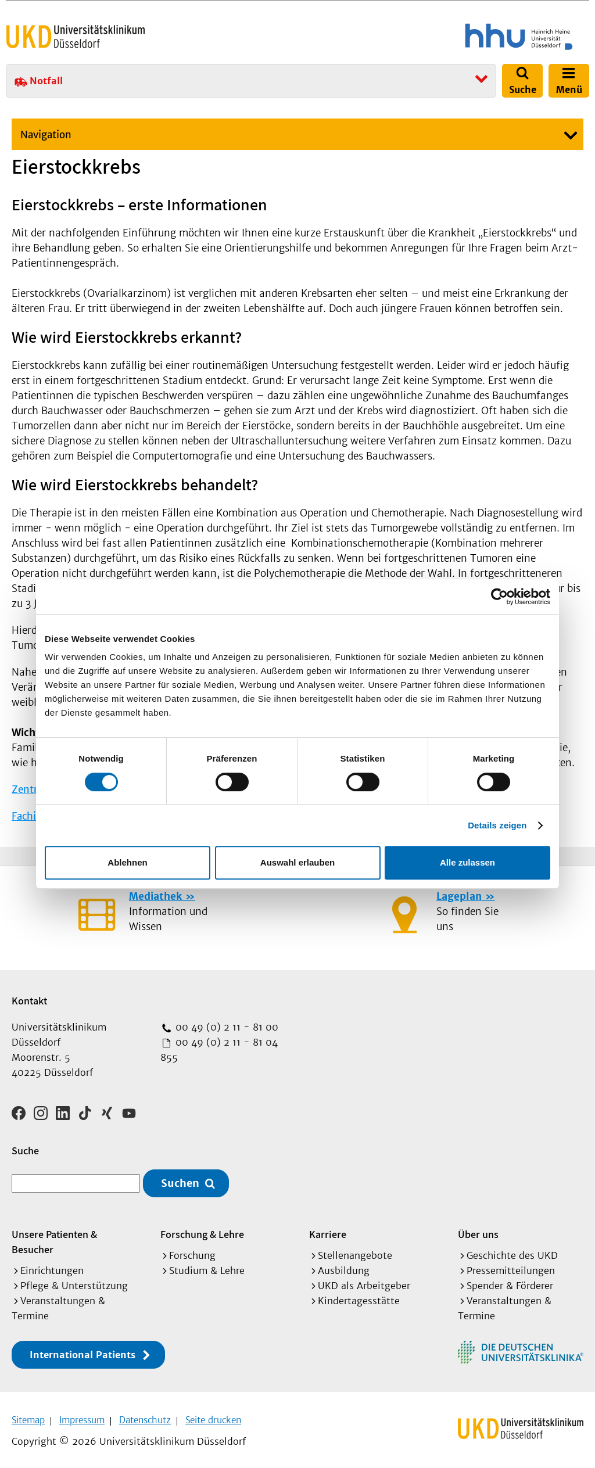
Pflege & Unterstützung (74, 1281)
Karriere (327, 1230)
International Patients (82, 1350)
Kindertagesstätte (359, 1296)
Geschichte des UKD (512, 1251)
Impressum (82, 1416)
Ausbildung (344, 1266)
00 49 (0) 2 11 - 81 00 (225, 1027)
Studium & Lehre (207, 1266)
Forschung (192, 1251)
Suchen (180, 1179)
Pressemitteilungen (511, 1266)
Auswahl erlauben (297, 862)
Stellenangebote (355, 1251)
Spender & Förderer (510, 1281)
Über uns (478, 1230)
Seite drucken (213, 1416)
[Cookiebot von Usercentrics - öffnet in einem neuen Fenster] (499, 596)
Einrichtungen (52, 1266)
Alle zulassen (467, 862)
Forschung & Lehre (202, 1230)
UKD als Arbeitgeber (364, 1281)
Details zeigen (497, 825)
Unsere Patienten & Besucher (54, 1237)
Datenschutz (145, 1416)
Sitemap (28, 1416)
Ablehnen (127, 862)
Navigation (45, 134)
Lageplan (459, 896)
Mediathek (155, 896)
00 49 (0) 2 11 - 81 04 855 (219, 1049)
